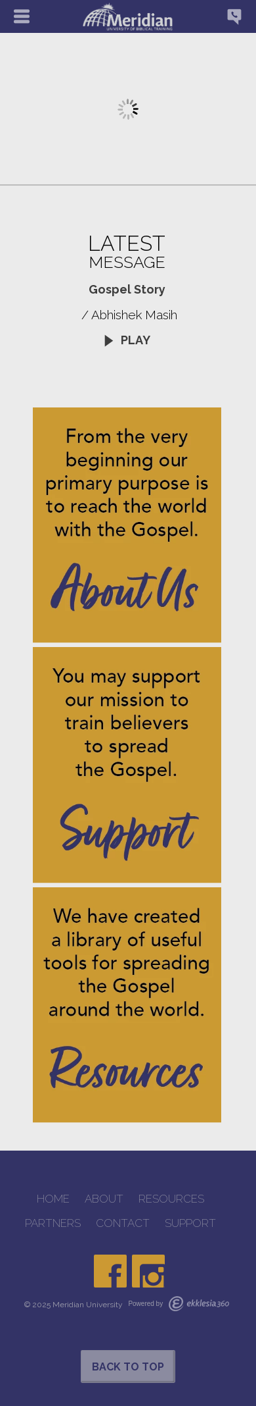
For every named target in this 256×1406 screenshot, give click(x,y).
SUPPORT (190, 1223)
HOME (53, 1199)
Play (126, 340)
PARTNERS (53, 1223)
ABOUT (104, 1199)
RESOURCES (171, 1199)
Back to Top (128, 1367)
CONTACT (123, 1223)
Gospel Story (127, 289)
